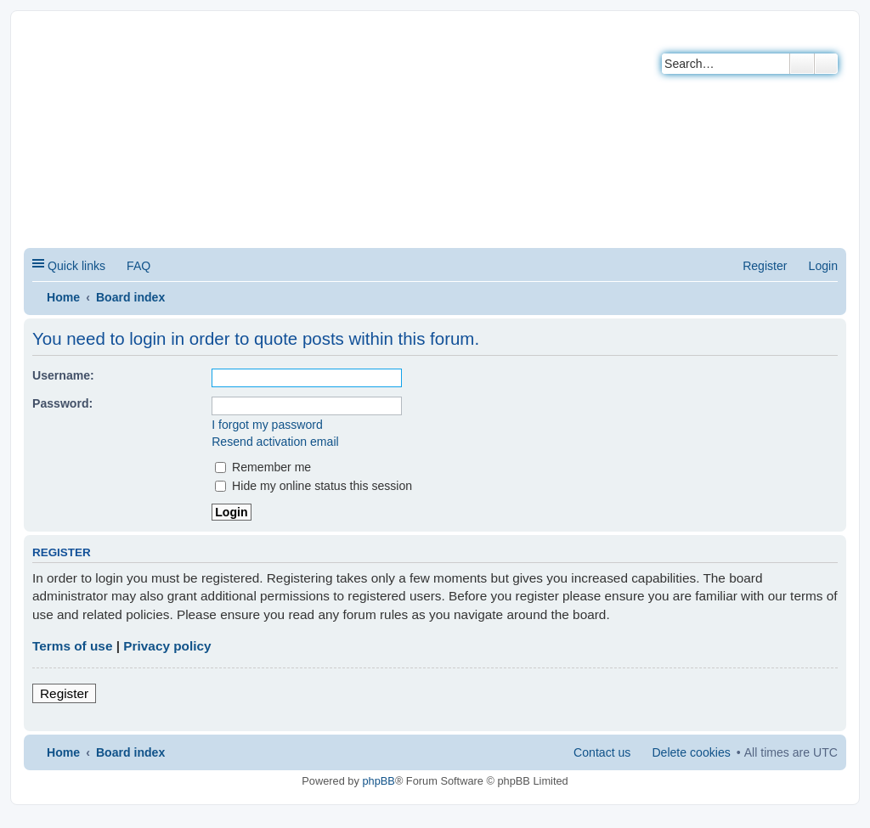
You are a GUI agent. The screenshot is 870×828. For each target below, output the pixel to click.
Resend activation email (275, 441)
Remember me (263, 467)
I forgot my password (267, 424)
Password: (62, 403)
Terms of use (72, 646)
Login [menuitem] (823, 266)
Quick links (76, 266)
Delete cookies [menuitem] (691, 752)
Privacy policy (167, 646)
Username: (63, 375)
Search (802, 64)
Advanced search (826, 64)
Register (64, 693)
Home (63, 297)
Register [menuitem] (765, 266)
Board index (130, 297)
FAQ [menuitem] (138, 266)
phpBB (378, 780)
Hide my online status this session (313, 486)
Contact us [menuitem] (601, 752)
